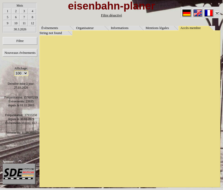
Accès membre (190, 28)
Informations (119, 28)
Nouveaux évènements (20, 53)
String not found (50, 33)
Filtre (20, 41)
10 (15, 23)
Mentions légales (157, 28)
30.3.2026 (20, 29)
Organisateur (85, 28)
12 (32, 23)
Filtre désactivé (111, 15)
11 (24, 23)
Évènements (49, 28)
